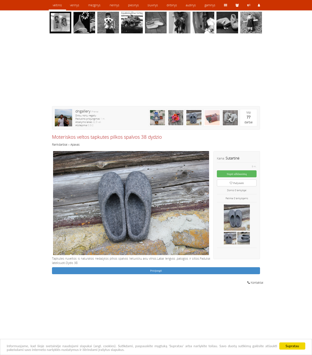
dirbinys (172, 5)
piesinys (133, 5)
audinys (191, 5)
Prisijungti (156, 270)
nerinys (114, 5)
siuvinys (153, 5)
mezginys (94, 5)
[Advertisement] (156, 72)
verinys (74, 5)
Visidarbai (248, 117)
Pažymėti (237, 183)
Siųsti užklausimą (237, 174)
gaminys (210, 5)
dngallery (83, 111)
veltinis (57, 5)
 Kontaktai (255, 282)
